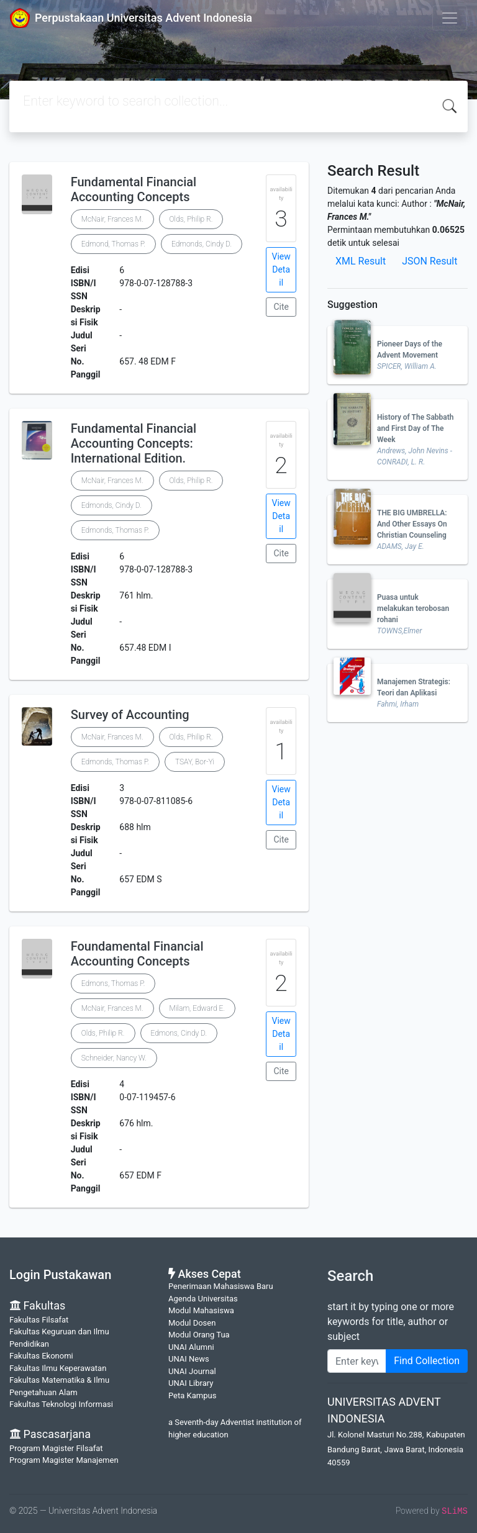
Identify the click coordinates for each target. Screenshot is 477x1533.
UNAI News (188, 1358)
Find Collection (427, 1361)
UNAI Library (190, 1383)
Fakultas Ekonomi (41, 1355)
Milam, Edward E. (197, 1008)
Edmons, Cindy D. (179, 1033)
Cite (281, 307)
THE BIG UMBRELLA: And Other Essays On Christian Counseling (412, 524)
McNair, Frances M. (112, 219)
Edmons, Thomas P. (113, 983)
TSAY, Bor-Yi (194, 761)
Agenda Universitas (203, 1298)
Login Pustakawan (60, 1274)
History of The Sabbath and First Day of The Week (415, 428)
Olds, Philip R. (191, 219)
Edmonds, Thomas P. (115, 530)
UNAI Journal (192, 1371)
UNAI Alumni (191, 1347)
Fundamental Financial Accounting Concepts (133, 189)
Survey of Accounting (130, 714)
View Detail (281, 269)
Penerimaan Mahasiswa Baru (220, 1286)
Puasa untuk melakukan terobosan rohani (413, 608)
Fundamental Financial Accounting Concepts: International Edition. (133, 443)
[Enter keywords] (356, 1361)
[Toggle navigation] (449, 18)
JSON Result (429, 261)
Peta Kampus (192, 1395)
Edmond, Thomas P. (113, 244)
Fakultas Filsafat (38, 1319)
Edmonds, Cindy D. (201, 244)
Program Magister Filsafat (56, 1448)
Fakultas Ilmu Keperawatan (57, 1368)
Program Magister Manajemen (64, 1460)
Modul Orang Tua (199, 1334)
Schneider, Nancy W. (114, 1058)
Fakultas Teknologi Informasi (61, 1404)
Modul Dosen (192, 1322)
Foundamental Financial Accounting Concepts (137, 954)
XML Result (360, 261)
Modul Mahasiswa (201, 1310)
